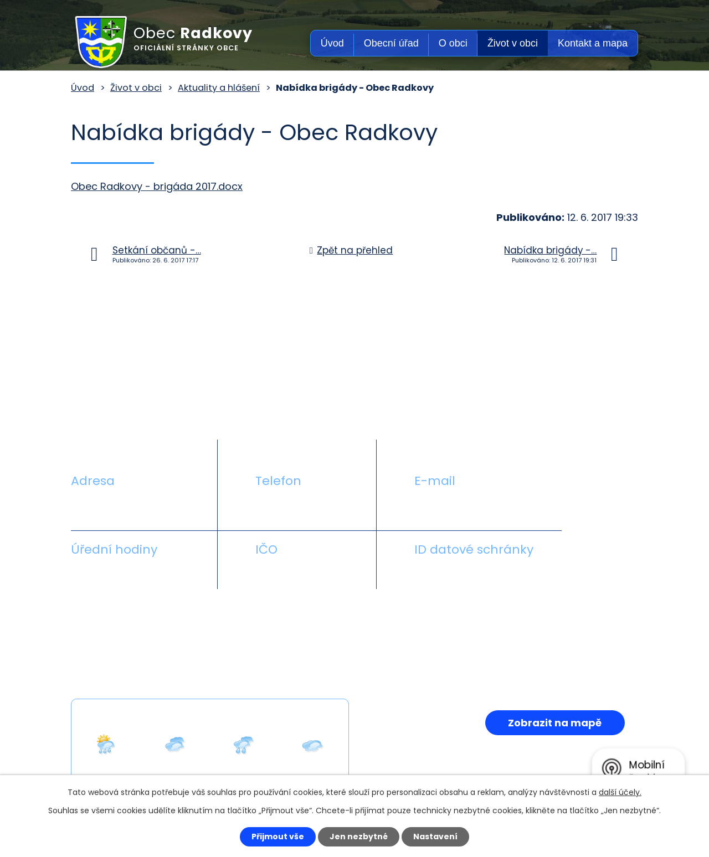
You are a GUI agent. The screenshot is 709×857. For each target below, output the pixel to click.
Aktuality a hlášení (219, 87)
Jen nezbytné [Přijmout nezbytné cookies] (359, 836)
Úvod (332, 43)
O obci (453, 43)
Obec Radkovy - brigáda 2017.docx (157, 186)
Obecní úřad (391, 43)
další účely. (620, 792)
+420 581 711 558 (295, 507)
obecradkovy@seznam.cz (478, 507)
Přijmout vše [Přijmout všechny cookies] (277, 836)
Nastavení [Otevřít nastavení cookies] (435, 836)
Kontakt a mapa (593, 43)
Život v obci (512, 43)
